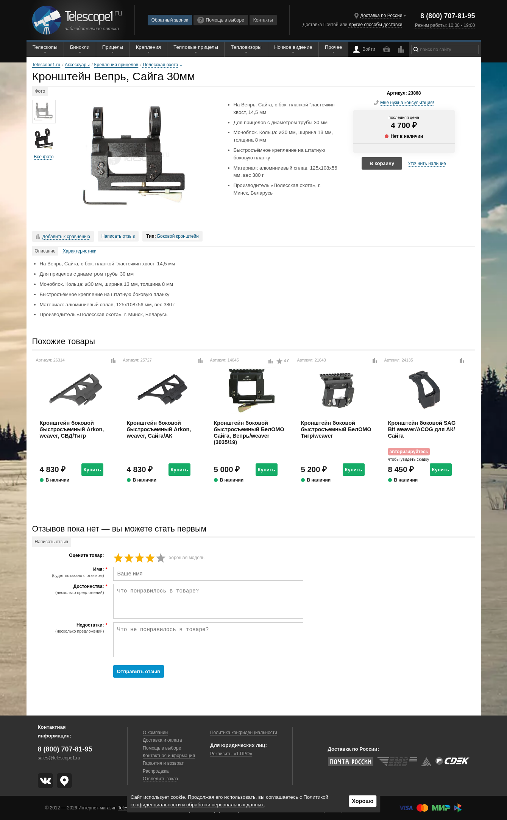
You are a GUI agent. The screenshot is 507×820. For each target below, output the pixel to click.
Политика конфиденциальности (243, 732)
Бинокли (80, 47)
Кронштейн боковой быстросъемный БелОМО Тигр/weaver (336, 429)
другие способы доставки (375, 24)
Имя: (69, 572)
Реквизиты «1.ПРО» (231, 753)
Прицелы (112, 47)
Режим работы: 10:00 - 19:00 (445, 25)
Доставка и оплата (162, 740)
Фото (40, 91)
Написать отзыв (118, 236)
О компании (155, 732)
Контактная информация (169, 755)
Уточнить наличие (427, 163)
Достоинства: (69, 589)
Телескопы (45, 47)
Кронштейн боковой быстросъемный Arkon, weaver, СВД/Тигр (72, 429)
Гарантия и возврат (163, 763)
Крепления (148, 47)
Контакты (263, 20)
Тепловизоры (246, 47)
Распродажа (155, 771)
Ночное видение (293, 47)
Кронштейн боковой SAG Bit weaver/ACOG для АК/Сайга (422, 429)
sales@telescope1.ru (59, 758)
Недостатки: (69, 628)
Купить (92, 469)
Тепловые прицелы (195, 47)
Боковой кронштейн (178, 236)
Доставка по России (381, 15)
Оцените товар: (86, 555)
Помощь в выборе (220, 20)
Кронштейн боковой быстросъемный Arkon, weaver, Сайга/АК (159, 429)
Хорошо (362, 801)
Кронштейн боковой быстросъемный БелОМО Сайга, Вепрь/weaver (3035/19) (249, 433)
